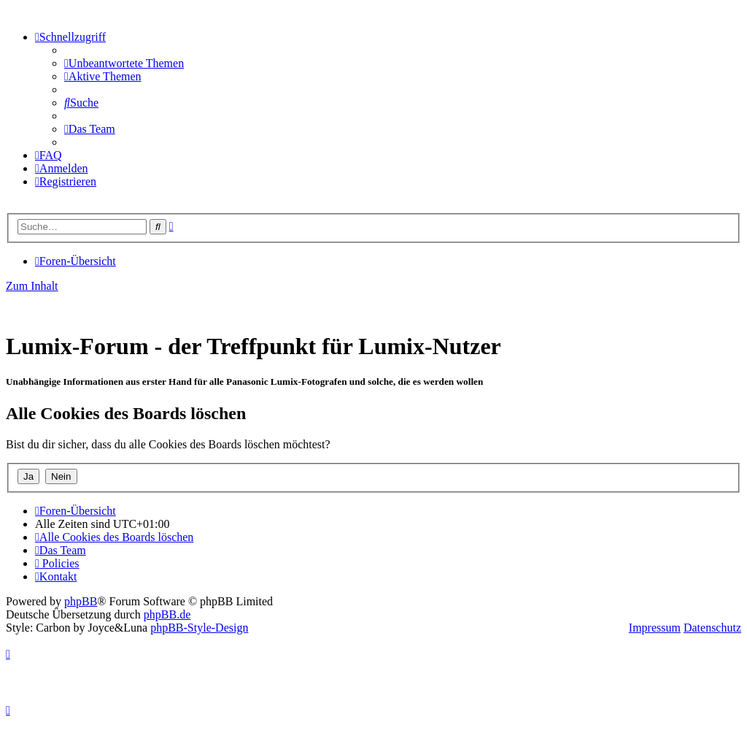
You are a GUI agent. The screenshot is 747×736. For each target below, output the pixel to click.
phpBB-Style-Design (199, 627)
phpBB (80, 601)
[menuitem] (124, 63)
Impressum (655, 627)
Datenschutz (712, 627)
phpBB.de (167, 614)
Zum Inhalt (32, 286)
